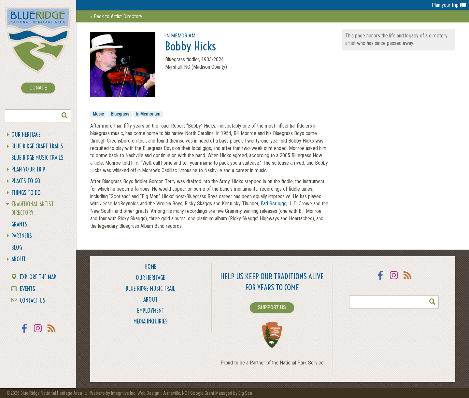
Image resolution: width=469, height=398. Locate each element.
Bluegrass (120, 114)
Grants (19, 224)
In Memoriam (148, 114)
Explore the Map (38, 277)
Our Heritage (26, 134)
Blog (16, 247)
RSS (52, 332)
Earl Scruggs (273, 203)
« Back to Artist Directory (116, 16)
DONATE (38, 88)
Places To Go (25, 181)
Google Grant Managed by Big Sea (221, 393)
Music (98, 114)
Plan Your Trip (28, 169)
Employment (150, 310)
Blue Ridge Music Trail (150, 288)
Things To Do (26, 193)
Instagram (38, 332)
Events (27, 289)
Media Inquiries (151, 321)
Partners (21, 236)
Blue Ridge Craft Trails (37, 146)
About (18, 259)
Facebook (24, 332)
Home (150, 266)
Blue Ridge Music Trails (37, 157)
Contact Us (32, 300)
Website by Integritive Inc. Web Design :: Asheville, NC (139, 393)
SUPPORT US (272, 307)
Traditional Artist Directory (32, 208)
